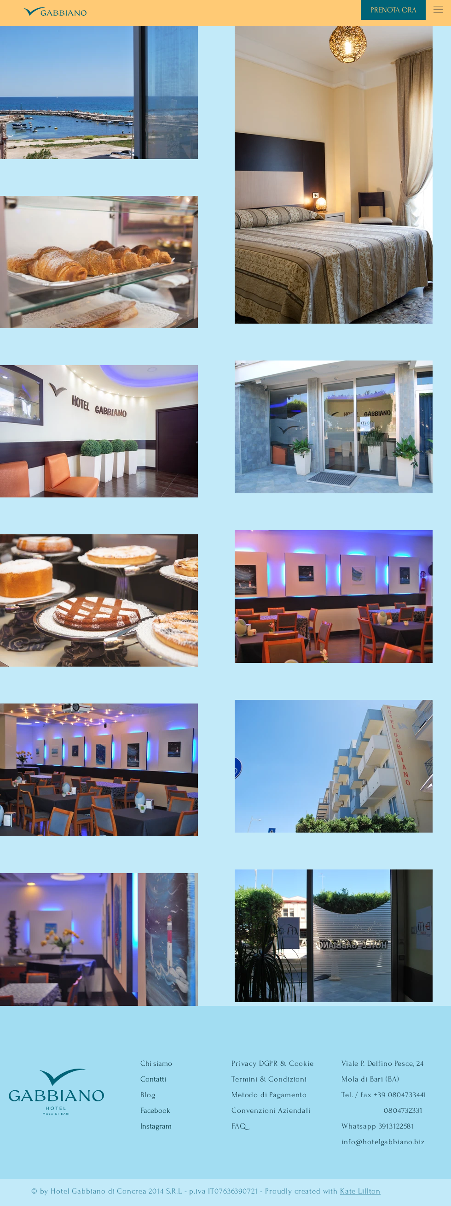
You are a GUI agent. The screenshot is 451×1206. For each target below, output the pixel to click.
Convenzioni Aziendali (271, 1110)
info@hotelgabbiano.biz (383, 1141)
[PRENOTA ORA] (393, 10)
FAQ (238, 1126)
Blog (147, 1094)
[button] (438, 9)
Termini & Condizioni (269, 1079)
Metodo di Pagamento (269, 1094)
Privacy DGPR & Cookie (272, 1063)
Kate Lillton (360, 1191)
